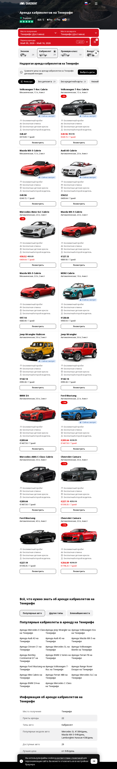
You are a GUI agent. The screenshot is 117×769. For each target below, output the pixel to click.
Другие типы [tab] (56, 613)
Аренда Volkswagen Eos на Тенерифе (83, 631)
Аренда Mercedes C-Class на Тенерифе (58, 685)
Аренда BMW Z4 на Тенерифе (30, 685)
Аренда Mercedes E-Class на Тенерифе (32, 631)
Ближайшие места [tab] (80, 613)
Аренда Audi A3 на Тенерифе (29, 640)
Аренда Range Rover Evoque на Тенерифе (82, 668)
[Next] (95, 53)
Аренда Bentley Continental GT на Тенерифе (29, 658)
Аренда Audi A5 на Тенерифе (55, 640)
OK (94, 761)
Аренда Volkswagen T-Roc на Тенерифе (57, 668)
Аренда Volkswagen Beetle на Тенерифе (81, 648)
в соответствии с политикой (69, 758)
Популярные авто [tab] (32, 613)
